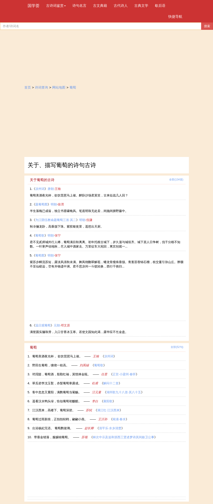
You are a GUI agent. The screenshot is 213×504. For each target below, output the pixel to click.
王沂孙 (102, 419)
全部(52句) (177, 347)
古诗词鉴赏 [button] (56, 5)
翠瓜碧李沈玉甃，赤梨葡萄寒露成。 (56, 383)
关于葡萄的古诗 (42, 180)
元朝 (57, 325)
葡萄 (73, 87)
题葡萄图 (41, 204)
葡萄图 (40, 255)
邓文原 (65, 325)
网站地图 (58, 87)
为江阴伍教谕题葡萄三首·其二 (55, 220)
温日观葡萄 (43, 325)
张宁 (58, 235)
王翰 (58, 189)
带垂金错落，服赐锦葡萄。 (52, 437)
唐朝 (51, 189)
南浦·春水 (119, 419)
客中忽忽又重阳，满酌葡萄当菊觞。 (56, 392)
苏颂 (84, 437)
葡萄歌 (40, 235)
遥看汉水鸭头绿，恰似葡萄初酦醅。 (56, 401)
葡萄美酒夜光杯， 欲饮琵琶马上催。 (57, 356)
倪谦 (89, 220)
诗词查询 (41, 87)
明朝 (54, 204)
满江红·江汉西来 (108, 410)
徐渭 (61, 204)
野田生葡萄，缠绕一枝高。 (50, 365)
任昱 (104, 374)
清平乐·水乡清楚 (110, 428)
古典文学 (141, 5)
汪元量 (96, 392)
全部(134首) (176, 179)
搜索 (207, 26)
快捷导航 (175, 16)
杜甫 (95, 383)
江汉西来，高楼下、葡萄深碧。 (53, 410)
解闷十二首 (111, 383)
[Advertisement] (106, 124)
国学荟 (33, 6)
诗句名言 (79, 5)
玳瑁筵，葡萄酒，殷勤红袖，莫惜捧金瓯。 (61, 374)
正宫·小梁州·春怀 (124, 374)
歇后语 (160, 5)
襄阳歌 (108, 401)
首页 (27, 87)
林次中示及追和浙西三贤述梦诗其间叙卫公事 (123, 437)
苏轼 (89, 410)
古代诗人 (121, 5)
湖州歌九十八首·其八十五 (123, 392)
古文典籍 (100, 5)
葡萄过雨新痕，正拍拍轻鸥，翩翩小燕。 (60, 419)
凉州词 (40, 189)
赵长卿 (89, 428)
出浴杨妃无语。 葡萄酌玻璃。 (53, 428)
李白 (95, 401)
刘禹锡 (84, 365)
